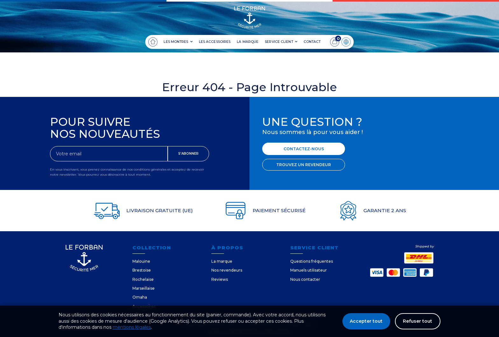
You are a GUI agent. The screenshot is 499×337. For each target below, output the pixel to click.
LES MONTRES (178, 42)
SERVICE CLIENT (281, 42)
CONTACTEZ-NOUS (304, 148)
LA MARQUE (247, 42)
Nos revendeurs (226, 270)
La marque (221, 261)
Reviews (219, 279)
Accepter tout (365, 321)
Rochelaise (143, 279)
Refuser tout (417, 321)
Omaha (139, 297)
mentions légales (132, 327)
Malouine (141, 261)
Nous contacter (305, 279)
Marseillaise (143, 288)
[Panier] (335, 42)
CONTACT (312, 42)
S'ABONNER (188, 154)
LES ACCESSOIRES (215, 42)
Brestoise (141, 270)
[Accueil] (152, 42)
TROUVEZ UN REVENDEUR (303, 164)
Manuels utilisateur (308, 270)
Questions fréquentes (311, 261)
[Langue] (346, 42)
